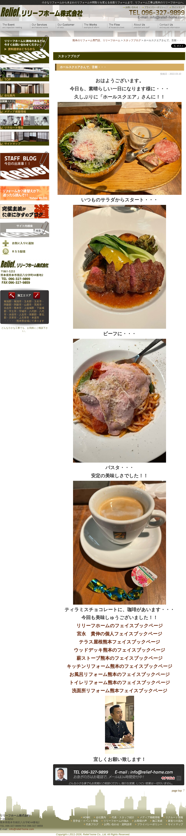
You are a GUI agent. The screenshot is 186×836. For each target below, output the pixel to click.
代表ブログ (92, 824)
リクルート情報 (174, 817)
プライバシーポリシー (149, 824)
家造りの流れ (175, 820)
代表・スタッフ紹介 (123, 817)
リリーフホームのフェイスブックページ (119, 625)
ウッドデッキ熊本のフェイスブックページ (119, 650)
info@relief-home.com (21, 829)
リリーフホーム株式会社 (41, 12)
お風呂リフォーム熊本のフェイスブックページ (119, 674)
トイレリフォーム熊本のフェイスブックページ (119, 682)
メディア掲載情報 (150, 817)
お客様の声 (140, 820)
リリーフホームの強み (116, 820)
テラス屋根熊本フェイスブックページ (119, 641)
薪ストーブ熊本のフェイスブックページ (120, 658)
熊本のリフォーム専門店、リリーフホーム (96, 40)
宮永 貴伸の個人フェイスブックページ (119, 633)
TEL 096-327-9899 (156, 12)
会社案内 (101, 817)
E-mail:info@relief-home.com (161, 17)
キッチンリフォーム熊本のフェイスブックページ (119, 666)
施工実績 (157, 820)
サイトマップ (175, 824)
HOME (86, 817)
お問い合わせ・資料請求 (118, 824)
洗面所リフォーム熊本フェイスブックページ (119, 690)
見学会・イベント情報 (85, 820)
